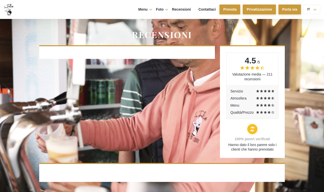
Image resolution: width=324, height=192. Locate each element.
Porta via (289, 9)
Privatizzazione (259, 9)
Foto (162, 9)
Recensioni (181, 9)
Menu (145, 9)
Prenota (229, 9)
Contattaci (207, 9)
